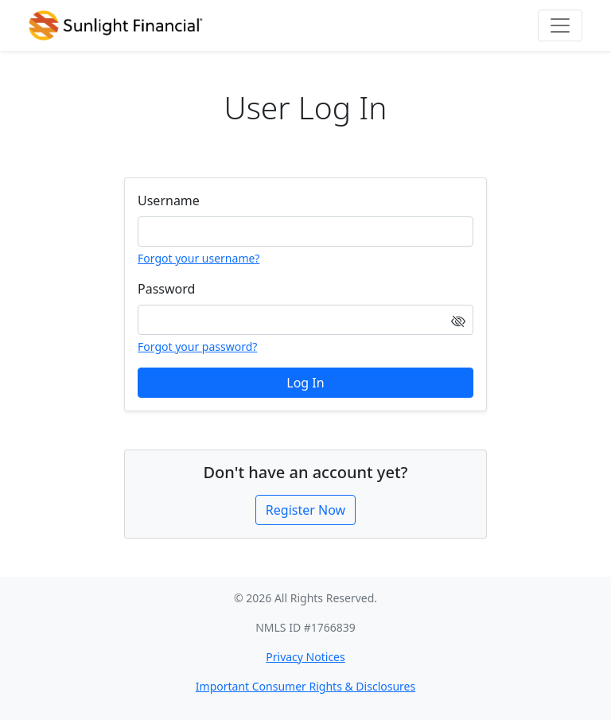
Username (169, 200)
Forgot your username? (198, 258)
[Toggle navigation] (560, 25)
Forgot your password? (197, 346)
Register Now (305, 510)
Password (166, 289)
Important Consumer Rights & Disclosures (305, 686)
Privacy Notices (305, 656)
